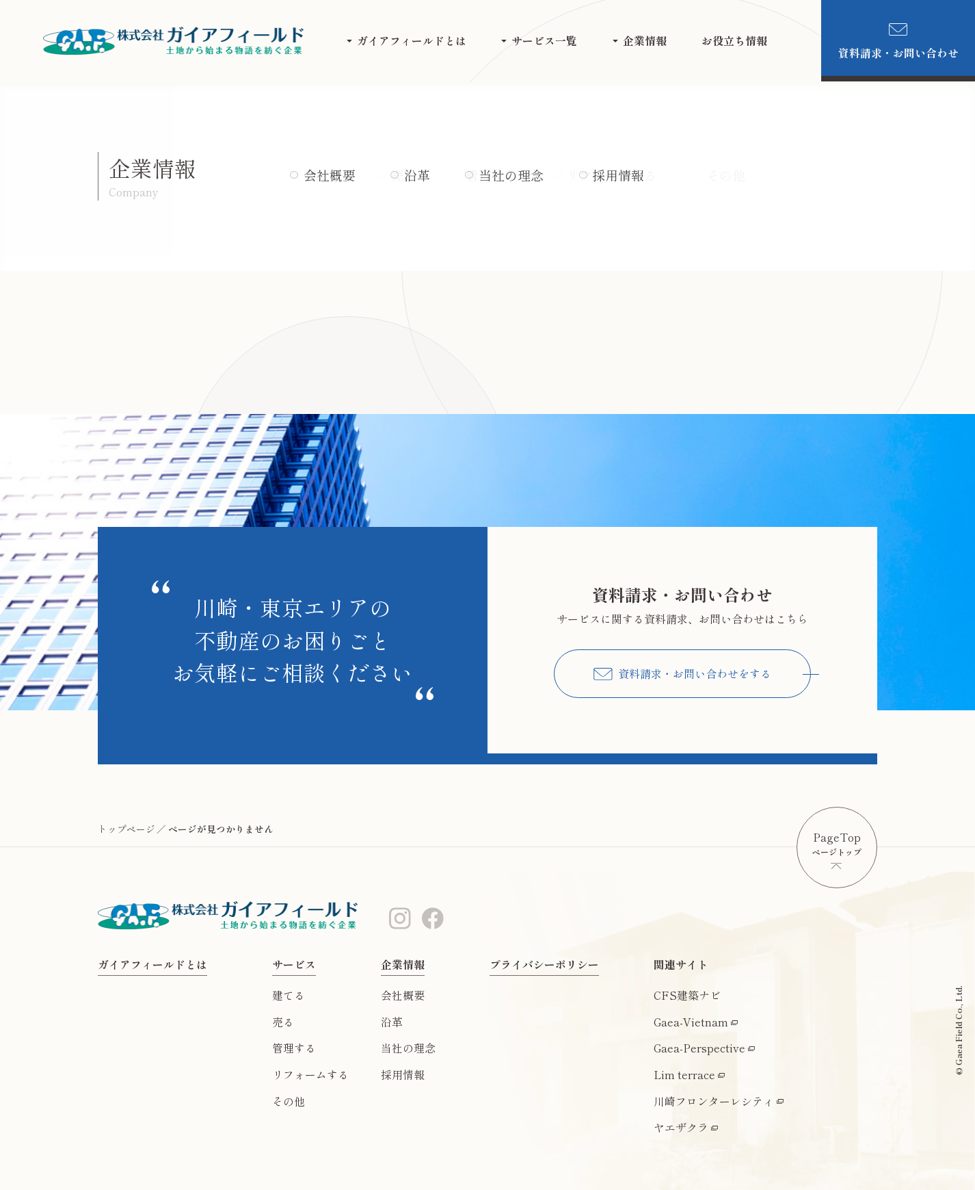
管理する (294, 1048)
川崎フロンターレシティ (714, 1101)
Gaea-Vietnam (691, 1022)
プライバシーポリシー (544, 964)
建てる (288, 995)
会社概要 (403, 995)
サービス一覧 (544, 41)
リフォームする (310, 1075)
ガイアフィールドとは (411, 41)
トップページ (126, 829)
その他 (288, 1101)
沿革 (392, 1022)
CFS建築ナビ (687, 995)
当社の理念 (408, 1048)
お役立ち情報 (734, 41)
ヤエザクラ (681, 1127)
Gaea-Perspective (699, 1048)
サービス (294, 964)
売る (283, 1022)
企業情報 (645, 41)
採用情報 (403, 1075)
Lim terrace (684, 1075)
